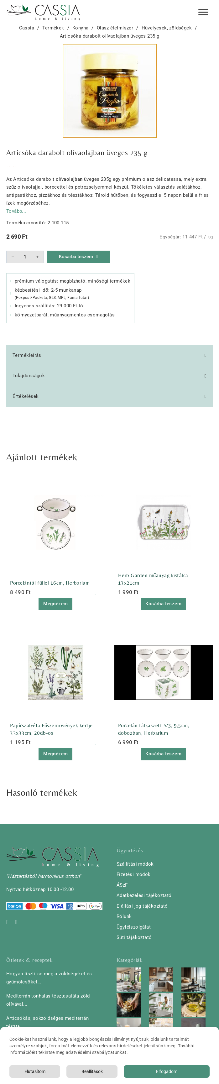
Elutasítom (34, 1071)
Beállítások (92, 1071)
